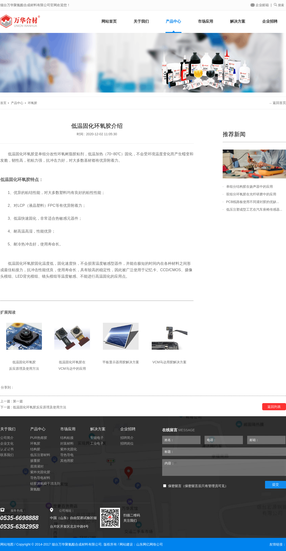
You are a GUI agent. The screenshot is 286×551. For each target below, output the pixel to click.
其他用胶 (67, 461)
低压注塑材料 (40, 455)
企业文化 (7, 443)
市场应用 (205, 21)
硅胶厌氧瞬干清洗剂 (45, 483)
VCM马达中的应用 (72, 368)
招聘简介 (127, 438)
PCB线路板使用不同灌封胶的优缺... (252, 202)
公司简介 (7, 438)
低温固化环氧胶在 (72, 362)
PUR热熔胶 (38, 438)
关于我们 (141, 21)
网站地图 (7, 544)
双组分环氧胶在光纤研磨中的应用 (251, 194)
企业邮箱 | (261, 5)
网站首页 (109, 21)
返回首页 (277, 103)
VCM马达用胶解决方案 (169, 362)
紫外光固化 (68, 449)
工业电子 (97, 443)
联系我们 (7, 455)
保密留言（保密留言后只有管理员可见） (195, 486)
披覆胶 (35, 461)
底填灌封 (37, 466)
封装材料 (67, 443)
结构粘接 (67, 438)
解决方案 (237, 21)
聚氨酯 (35, 489)
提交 (275, 484)
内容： (224, 467)
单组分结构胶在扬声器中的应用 (249, 186)
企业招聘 (269, 21)
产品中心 (173, 21)
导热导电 (67, 455)
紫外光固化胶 (40, 472)
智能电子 (97, 438)
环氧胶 (32, 103)
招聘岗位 (127, 443)
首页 (3, 103)
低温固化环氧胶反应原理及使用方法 (39, 407)
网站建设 (126, 544)
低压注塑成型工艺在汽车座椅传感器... (254, 209)
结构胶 (35, 449)
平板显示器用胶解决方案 (120, 362)
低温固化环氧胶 (24, 362)
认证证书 (7, 449)
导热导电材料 (40, 478)
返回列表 (274, 407)
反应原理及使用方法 (24, 368)
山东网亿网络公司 (149, 544)
